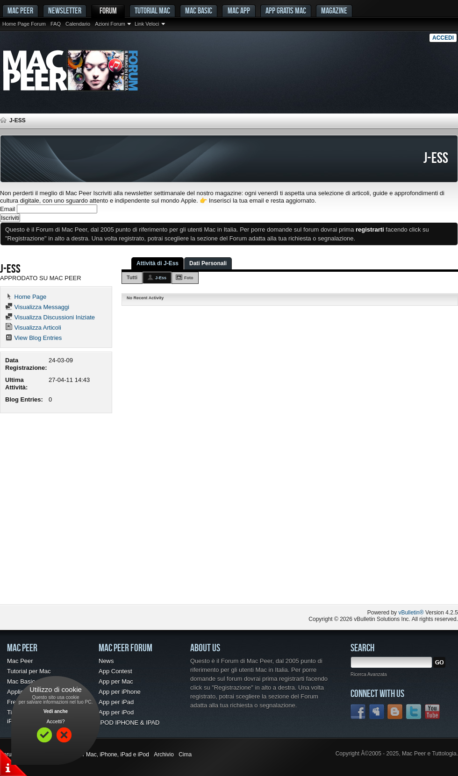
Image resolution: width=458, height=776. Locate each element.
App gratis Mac (285, 10)
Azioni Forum (110, 24)
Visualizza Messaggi (37, 306)
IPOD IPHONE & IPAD (129, 722)
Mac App (239, 10)
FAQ (55, 24)
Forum (108, 10)
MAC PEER (20, 10)
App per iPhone (120, 691)
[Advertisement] (87, 512)
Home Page (25, 296)
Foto (188, 277)
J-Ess (160, 277)
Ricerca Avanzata (369, 674)
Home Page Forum (24, 24)
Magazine (334, 10)
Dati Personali (208, 263)
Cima (185, 754)
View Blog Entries (33, 337)
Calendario (77, 24)
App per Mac (116, 681)
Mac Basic (198, 10)
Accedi (443, 38)
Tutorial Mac (152, 10)
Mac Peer (20, 660)
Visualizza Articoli (33, 327)
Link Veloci (147, 24)
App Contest (115, 671)
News (106, 660)
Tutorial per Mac (28, 671)
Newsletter (64, 10)
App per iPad (116, 701)
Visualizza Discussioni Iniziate (50, 317)
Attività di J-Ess (157, 263)
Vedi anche (55, 711)
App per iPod (116, 712)
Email (7, 208)
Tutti (132, 277)
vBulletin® (410, 612)
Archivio (164, 754)
